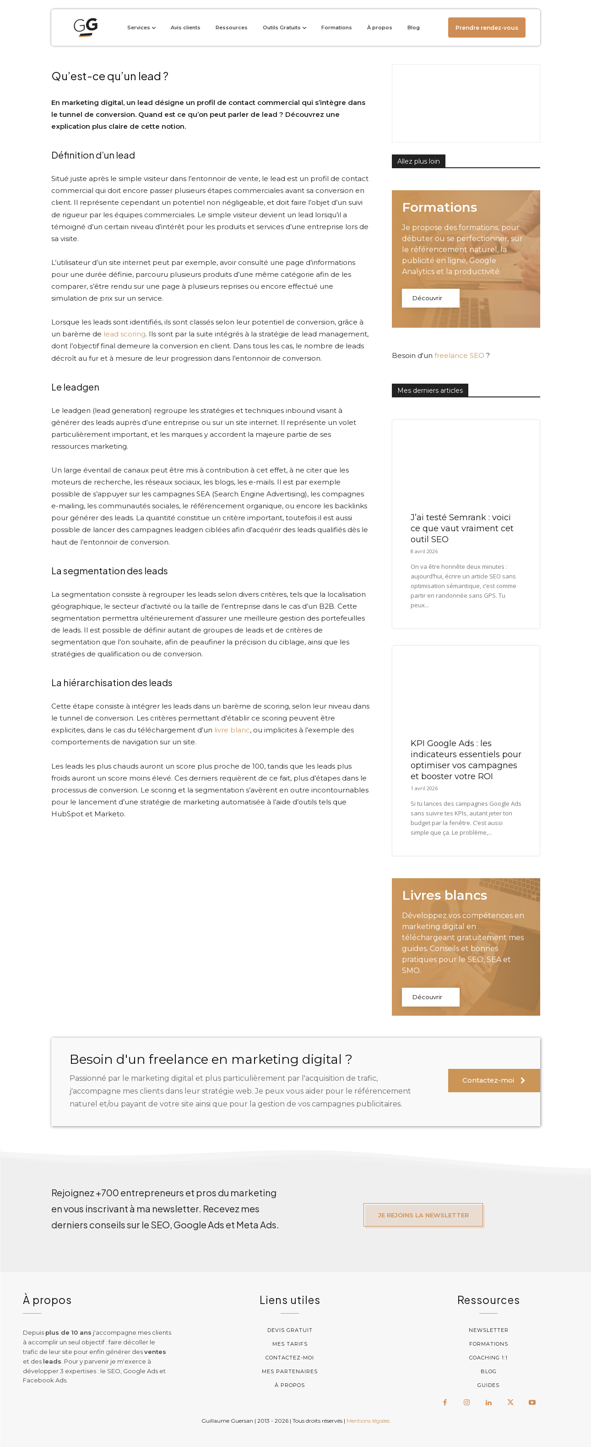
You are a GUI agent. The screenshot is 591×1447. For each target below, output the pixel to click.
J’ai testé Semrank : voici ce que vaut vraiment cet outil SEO (462, 528)
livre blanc (232, 730)
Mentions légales (368, 1419)
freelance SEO (459, 355)
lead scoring (124, 334)
